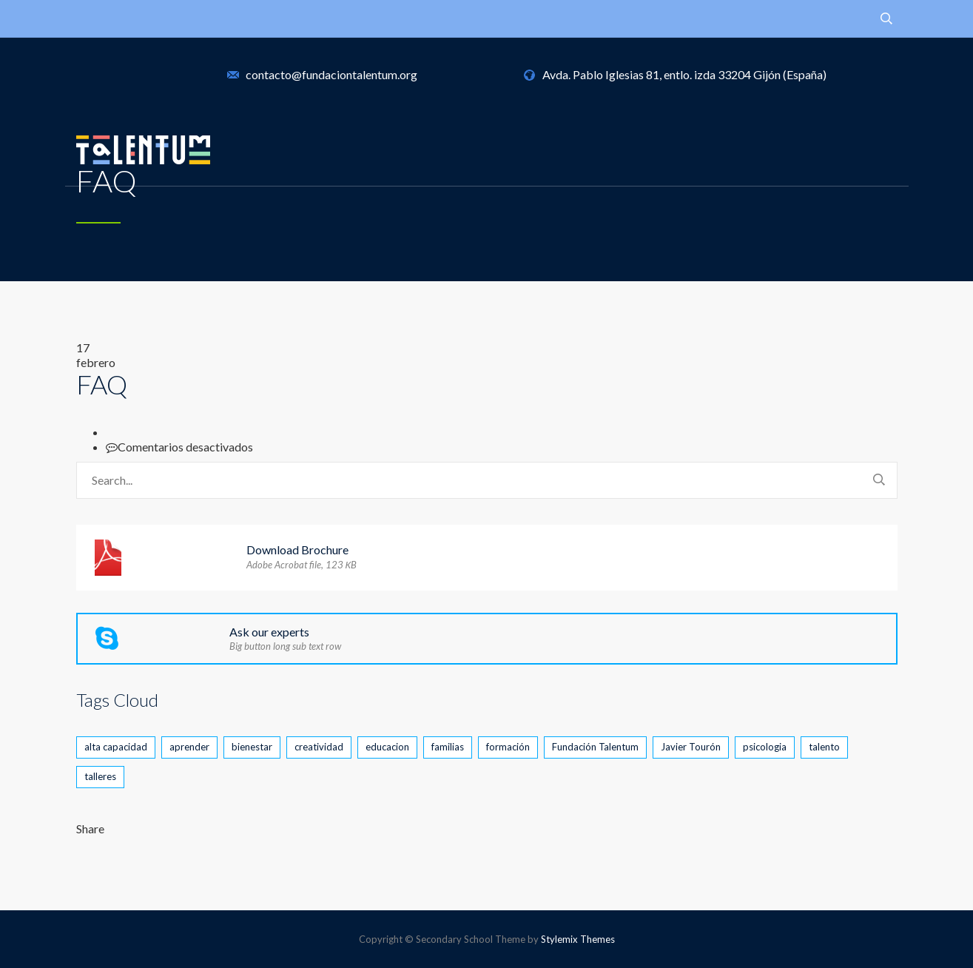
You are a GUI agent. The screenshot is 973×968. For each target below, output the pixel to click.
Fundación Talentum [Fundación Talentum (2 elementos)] (595, 747)
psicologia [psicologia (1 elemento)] (765, 747)
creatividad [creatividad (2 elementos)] (318, 747)
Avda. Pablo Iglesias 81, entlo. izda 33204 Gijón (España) (684, 74)
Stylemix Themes (578, 939)
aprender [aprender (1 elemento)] (189, 747)
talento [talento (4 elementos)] (824, 747)
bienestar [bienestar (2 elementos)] (252, 747)
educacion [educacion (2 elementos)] (387, 747)
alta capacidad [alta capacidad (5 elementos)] (115, 747)
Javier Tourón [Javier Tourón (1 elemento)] (691, 747)
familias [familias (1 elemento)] (447, 747)
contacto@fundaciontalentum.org (331, 74)
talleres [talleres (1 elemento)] (100, 776)
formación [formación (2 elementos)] (508, 747)
